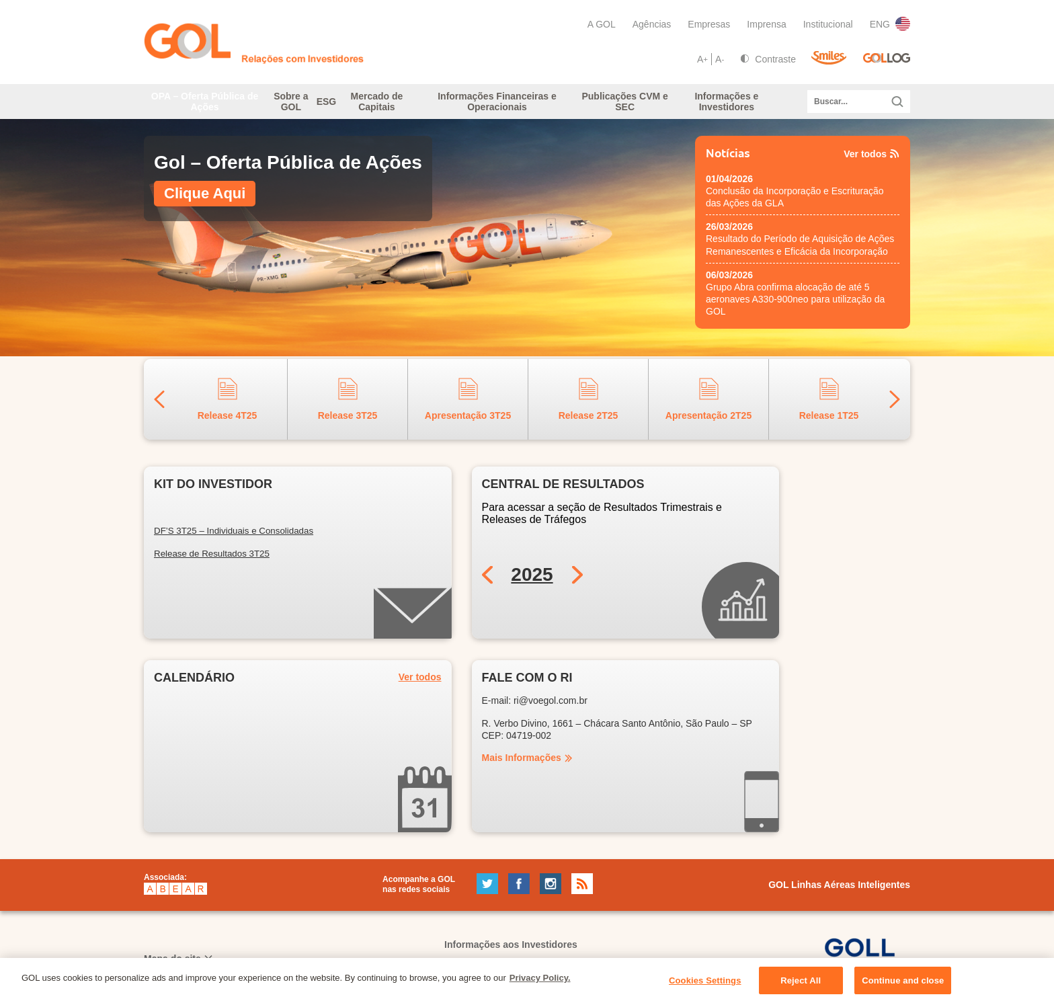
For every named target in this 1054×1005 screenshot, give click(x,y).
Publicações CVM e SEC (634, 105)
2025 (532, 582)
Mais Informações (521, 765)
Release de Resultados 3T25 (212, 562)
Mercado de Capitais (419, 105)
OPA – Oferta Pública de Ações (197, 105)
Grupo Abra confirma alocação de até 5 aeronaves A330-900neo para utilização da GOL (795, 307)
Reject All (800, 988)
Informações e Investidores (731, 105)
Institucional (828, 24)
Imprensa (766, 24)
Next (894, 407)
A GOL (601, 24)
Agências (652, 24)
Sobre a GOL (283, 105)
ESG (347, 105)
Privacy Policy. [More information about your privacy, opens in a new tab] (540, 985)
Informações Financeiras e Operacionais (524, 105)
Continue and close (903, 988)
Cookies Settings (705, 988)
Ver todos (871, 162)
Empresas (709, 24)
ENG (890, 24)
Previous (159, 407)
